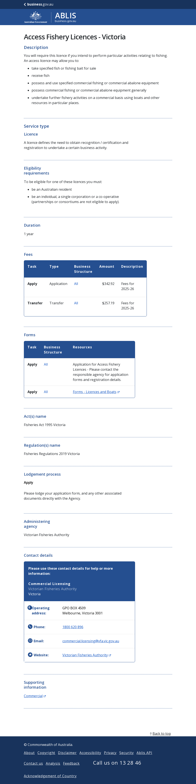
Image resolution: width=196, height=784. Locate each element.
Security (126, 759)
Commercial (35, 696)
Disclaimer (67, 759)
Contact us (33, 770)
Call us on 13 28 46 (117, 769)
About (29, 759)
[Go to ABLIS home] (50, 17)
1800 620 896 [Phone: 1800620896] (72, 627)
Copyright (46, 759)
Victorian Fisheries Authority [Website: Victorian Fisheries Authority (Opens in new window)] (86, 655)
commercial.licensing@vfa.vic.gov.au (90, 641)
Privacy (110, 759)
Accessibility (90, 759)
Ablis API (144, 759)
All (76, 283)
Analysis (53, 770)
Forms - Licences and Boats (96, 391)
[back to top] (98, 740)
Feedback (71, 770)
